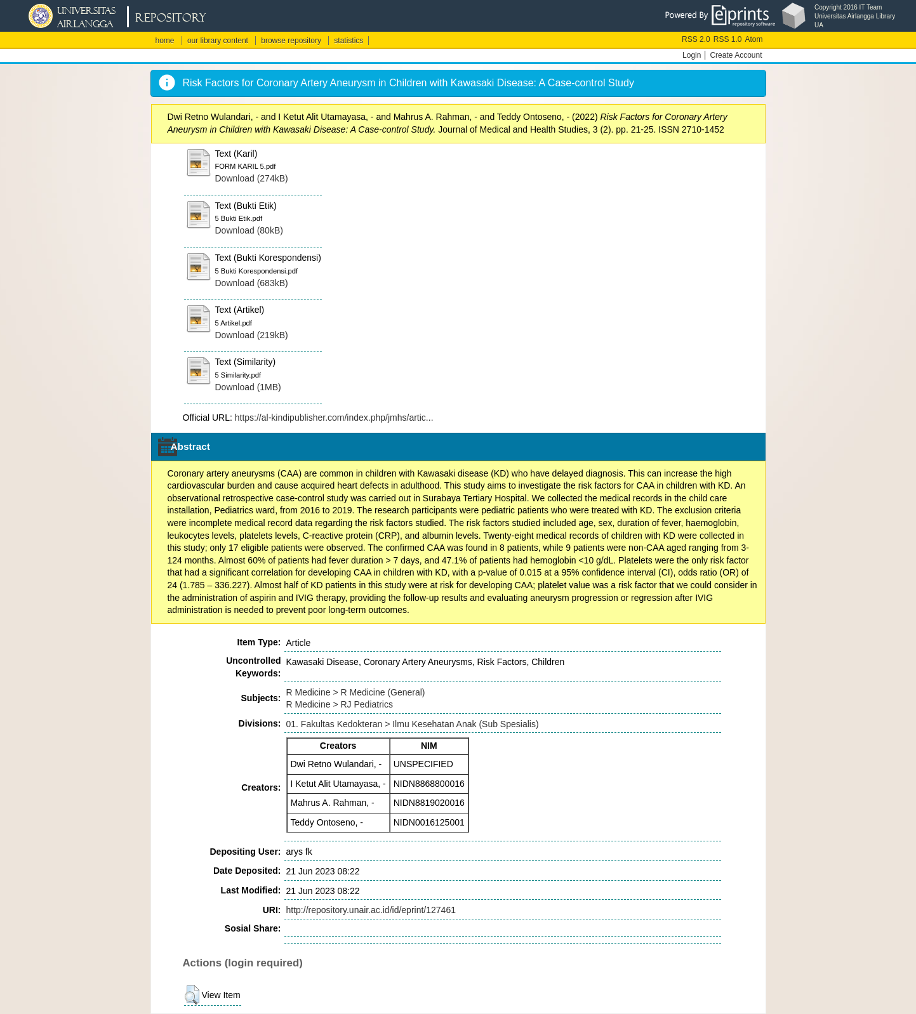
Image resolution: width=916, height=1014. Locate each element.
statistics (348, 40)
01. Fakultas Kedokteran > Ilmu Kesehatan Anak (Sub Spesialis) (412, 724)
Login (691, 55)
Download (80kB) (249, 230)
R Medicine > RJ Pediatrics (339, 704)
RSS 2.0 (696, 39)
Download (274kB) (251, 178)
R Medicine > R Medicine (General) (355, 692)
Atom (753, 39)
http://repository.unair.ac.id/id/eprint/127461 (371, 910)
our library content (217, 40)
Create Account (736, 55)
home (165, 40)
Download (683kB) (251, 283)
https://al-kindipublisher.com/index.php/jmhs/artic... (334, 417)
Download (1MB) (248, 387)
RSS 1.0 (728, 39)
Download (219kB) (251, 335)
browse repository (291, 40)
